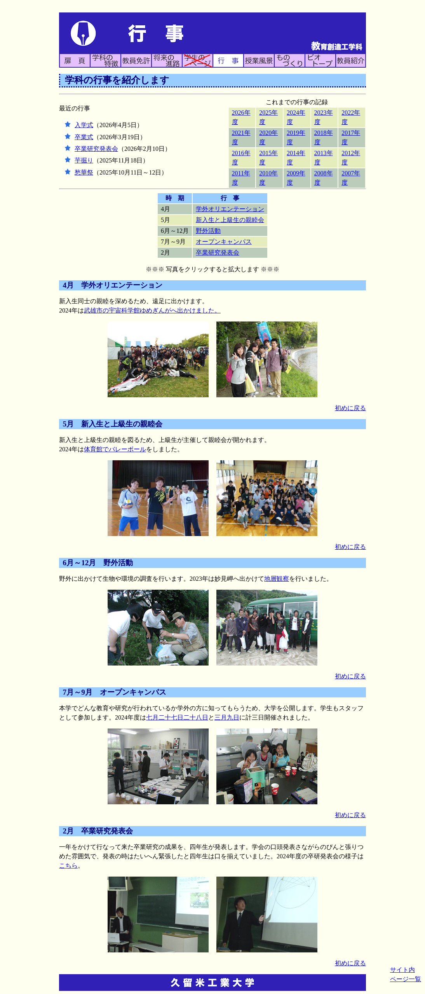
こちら (68, 865)
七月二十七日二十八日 (177, 717)
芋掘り (84, 160)
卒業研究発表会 (96, 148)
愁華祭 (84, 172)
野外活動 (208, 230)
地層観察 (276, 578)
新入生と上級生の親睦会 (230, 220)
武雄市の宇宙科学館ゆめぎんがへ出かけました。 (152, 310)
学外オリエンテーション (230, 209)
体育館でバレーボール (115, 449)
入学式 (84, 125)
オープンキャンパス (224, 241)
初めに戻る (350, 408)
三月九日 (226, 717)
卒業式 (84, 137)
